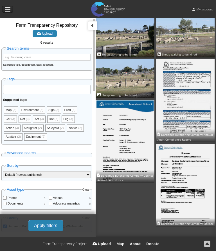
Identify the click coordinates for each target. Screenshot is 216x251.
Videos (57, 197)
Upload (45, 33)
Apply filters (45, 225)
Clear (86, 189)
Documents (15, 203)
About (135, 243)
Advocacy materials (66, 203)
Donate (152, 243)
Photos (12, 197)
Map (120, 243)
